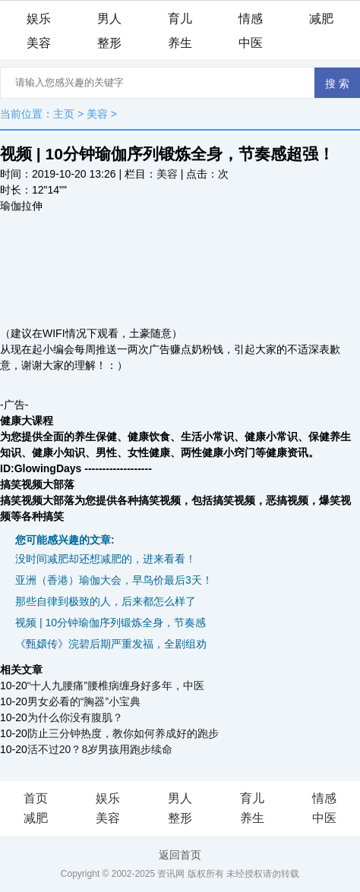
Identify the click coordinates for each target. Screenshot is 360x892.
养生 (180, 42)
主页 (63, 114)
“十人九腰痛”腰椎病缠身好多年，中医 (115, 685)
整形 (109, 42)
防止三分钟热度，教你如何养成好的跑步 (123, 733)
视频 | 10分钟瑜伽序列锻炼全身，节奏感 (110, 622)
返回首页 (180, 855)
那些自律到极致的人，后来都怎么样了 (105, 601)
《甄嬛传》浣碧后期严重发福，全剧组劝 (111, 644)
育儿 (180, 18)
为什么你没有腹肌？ (75, 717)
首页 (36, 798)
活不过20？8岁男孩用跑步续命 (99, 749)
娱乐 (39, 18)
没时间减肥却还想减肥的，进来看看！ (105, 559)
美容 (39, 42)
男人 (109, 18)
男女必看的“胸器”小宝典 (84, 701)
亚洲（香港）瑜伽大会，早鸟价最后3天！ (114, 580)
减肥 (321, 18)
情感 (250, 18)
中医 (250, 42)
